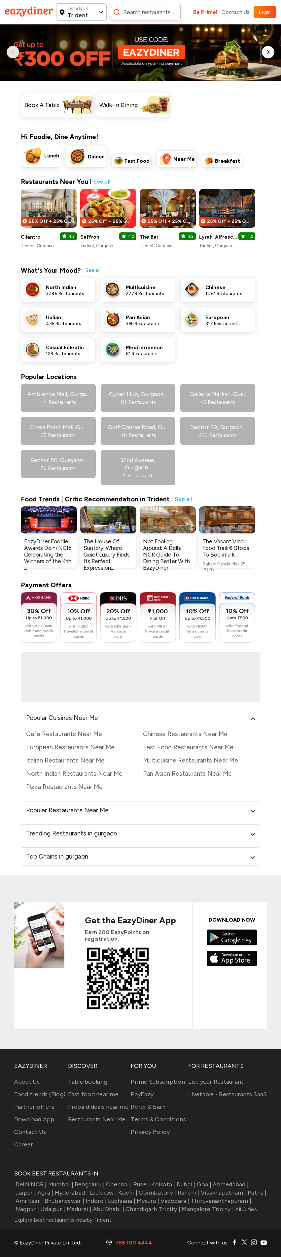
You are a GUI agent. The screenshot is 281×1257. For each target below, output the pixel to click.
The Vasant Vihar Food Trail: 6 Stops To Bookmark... (225, 548)
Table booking (87, 1081)
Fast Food (137, 161)
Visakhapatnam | (222, 1192)
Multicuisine (141, 287)
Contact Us (236, 12)
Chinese (215, 287)
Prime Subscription (158, 1081)
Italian (53, 318)
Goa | (203, 1184)
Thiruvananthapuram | (220, 1201)
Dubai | (185, 1184)
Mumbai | (60, 1184)
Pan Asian (138, 318)
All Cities (245, 1209)
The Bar (149, 237)
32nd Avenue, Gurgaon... (138, 464)
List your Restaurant (216, 1081)
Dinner (96, 156)
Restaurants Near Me (97, 1119)
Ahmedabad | (230, 1184)
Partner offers (34, 1106)
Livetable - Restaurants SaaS (227, 1094)
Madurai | (78, 1209)
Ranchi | (187, 1192)
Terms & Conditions (158, 1119)
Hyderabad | (70, 1192)
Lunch (51, 156)
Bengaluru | (89, 1184)
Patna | (256, 1192)
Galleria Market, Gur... (218, 394)
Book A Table (42, 105)
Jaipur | (25, 1192)
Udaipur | (52, 1209)
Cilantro (31, 237)
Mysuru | (147, 1201)
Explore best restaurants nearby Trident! (63, 1220)
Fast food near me (93, 1094)
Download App (34, 1119)
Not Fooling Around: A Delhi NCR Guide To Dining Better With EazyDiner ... (166, 554)
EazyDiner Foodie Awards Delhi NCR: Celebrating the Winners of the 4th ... (47, 554)
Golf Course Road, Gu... (138, 427)
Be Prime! (205, 12)
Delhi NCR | (30, 1184)
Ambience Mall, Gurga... (58, 394)
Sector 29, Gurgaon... (218, 427)
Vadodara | (174, 1201)
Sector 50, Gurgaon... (58, 460)
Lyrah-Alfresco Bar (218, 237)
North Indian (61, 287)
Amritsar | (28, 1201)
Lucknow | (102, 1192)
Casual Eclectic (65, 348)
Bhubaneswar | (63, 1201)
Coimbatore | (156, 1192)
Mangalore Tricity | (207, 1209)
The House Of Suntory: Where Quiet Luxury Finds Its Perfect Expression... (107, 554)
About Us (27, 1081)
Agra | (44, 1192)
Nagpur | (26, 1209)
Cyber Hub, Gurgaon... (138, 394)
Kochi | (127, 1192)
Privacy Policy (150, 1132)
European (217, 318)
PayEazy (142, 1094)
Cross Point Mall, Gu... (58, 427)
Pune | (141, 1184)
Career (23, 1144)
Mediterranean (144, 348)
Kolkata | (162, 1184)
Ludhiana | (121, 1201)
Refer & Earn (148, 1106)
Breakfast (227, 161)
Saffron (89, 237)
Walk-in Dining (118, 105)
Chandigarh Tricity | (152, 1209)
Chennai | (118, 1184)
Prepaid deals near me (98, 1106)
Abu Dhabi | (107, 1209)
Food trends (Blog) (40, 1094)
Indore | (95, 1201)
